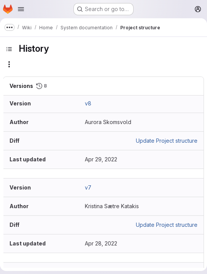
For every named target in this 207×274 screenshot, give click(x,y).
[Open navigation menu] (21, 9)
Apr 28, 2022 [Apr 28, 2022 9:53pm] (101, 243)
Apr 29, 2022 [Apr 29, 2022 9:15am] (101, 159)
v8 (88, 103)
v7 (88, 187)
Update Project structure (166, 140)
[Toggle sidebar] (9, 49)
